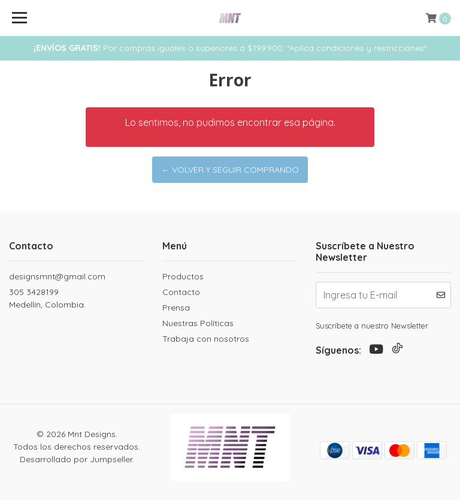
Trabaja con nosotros (205, 338)
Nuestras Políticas (198, 323)
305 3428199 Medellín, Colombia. (47, 298)
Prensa (176, 307)
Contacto (181, 292)
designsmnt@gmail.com (57, 276)
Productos (183, 276)
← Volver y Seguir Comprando (230, 169)
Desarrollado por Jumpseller (76, 459)
